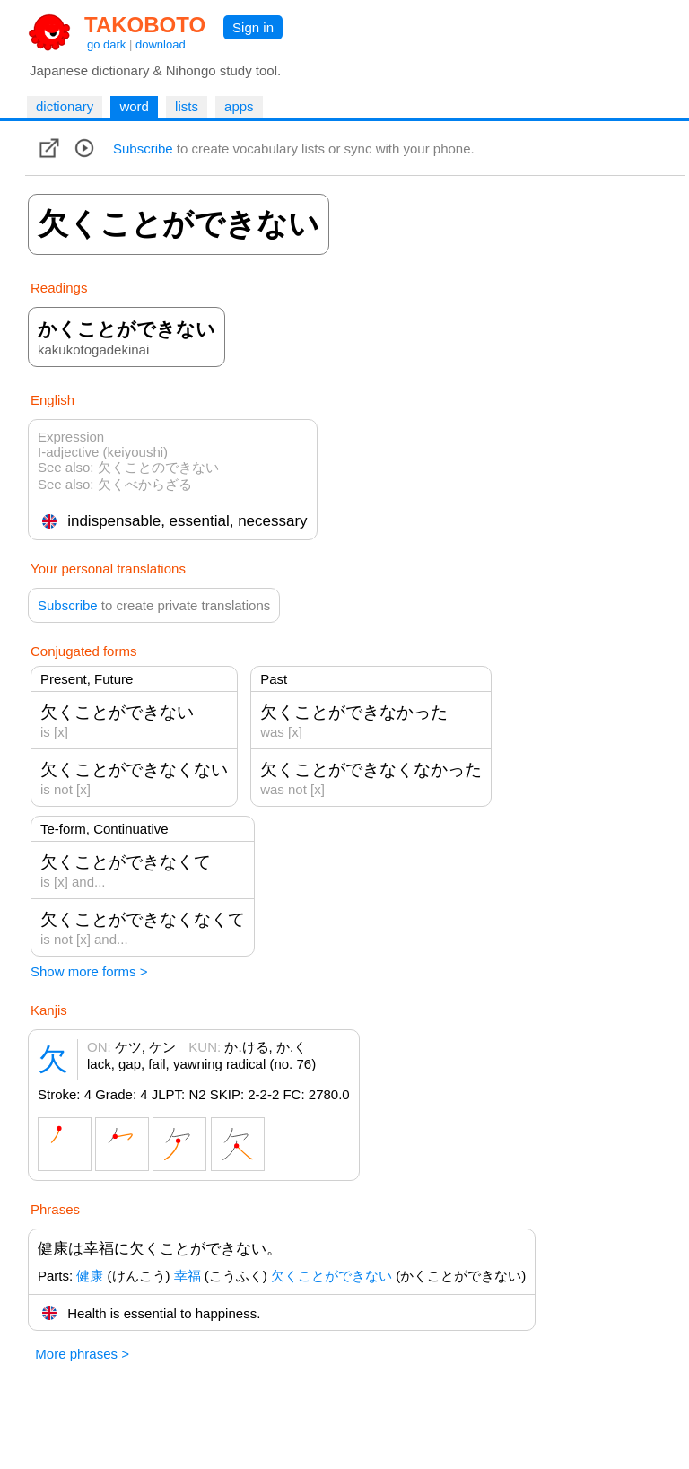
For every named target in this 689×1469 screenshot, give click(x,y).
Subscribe (143, 148)
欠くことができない (331, 1275)
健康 (89, 1275)
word (134, 106)
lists (186, 106)
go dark (106, 44)
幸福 (187, 1275)
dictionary (64, 106)
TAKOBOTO (144, 25)
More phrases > (82, 1353)
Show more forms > (89, 971)
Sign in (253, 27)
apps (239, 106)
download (160, 44)
